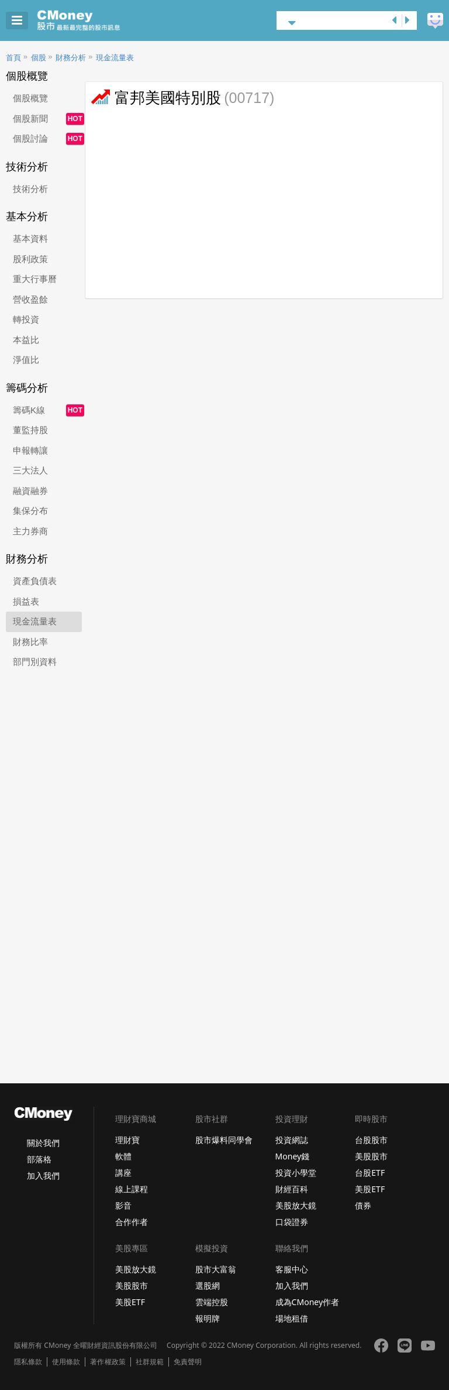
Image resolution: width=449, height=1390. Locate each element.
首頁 (13, 57)
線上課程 (131, 1189)
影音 (123, 1205)
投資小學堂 (295, 1172)
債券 (363, 1205)
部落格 (39, 1159)
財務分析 (71, 57)
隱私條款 (28, 1362)
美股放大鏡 (295, 1205)
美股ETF (370, 1189)
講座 (123, 1172)
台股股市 (371, 1139)
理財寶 (127, 1139)
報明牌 (207, 1318)
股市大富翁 (215, 1269)
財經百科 (291, 1189)
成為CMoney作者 (307, 1301)
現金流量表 (115, 57)
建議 (435, 21)
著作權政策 (107, 1362)
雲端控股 (211, 1301)
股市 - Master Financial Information (97, 20)
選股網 (207, 1285)
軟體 (123, 1156)
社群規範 (150, 1362)
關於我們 (43, 1142)
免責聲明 (188, 1362)
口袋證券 (291, 1221)
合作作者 (131, 1221)
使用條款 (66, 1362)
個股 (38, 57)
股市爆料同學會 (224, 1139)
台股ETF (370, 1172)
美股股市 (371, 1156)
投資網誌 (291, 1139)
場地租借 (291, 1318)
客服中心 (291, 1269)
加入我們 (43, 1175)
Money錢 (292, 1156)
